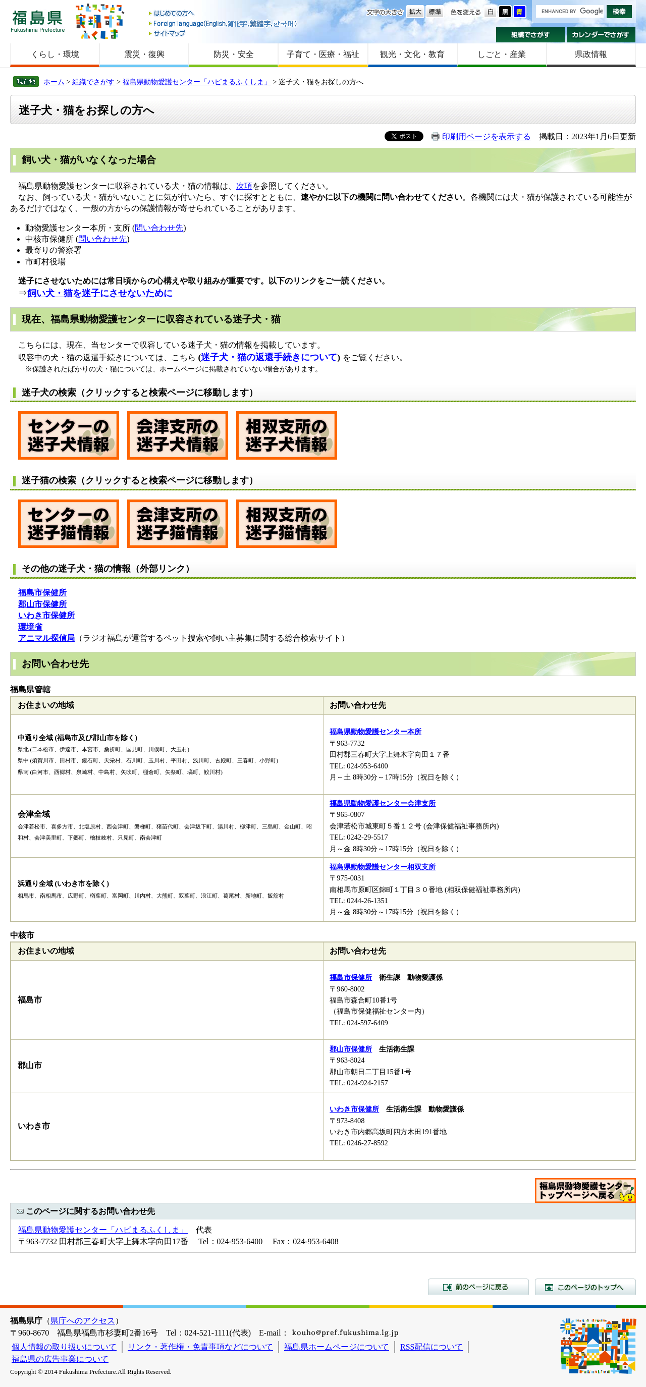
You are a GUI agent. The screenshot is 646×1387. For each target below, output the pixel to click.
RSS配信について (431, 1347)
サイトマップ (223, 33)
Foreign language (223, 23)
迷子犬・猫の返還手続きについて (269, 357)
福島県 (38, 21)
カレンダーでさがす (601, 34)
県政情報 (591, 54)
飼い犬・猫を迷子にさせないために (100, 293)
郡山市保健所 (351, 1049)
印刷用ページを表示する (486, 136)
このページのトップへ (585, 1287)
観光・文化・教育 (412, 54)
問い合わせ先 (159, 228)
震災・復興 (144, 54)
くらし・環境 (55, 54)
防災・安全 (233, 54)
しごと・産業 (501, 54)
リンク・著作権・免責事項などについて (200, 1347)
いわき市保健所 (354, 1109)
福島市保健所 (351, 977)
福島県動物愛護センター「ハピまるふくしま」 (197, 82)
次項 (244, 186)
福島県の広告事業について (60, 1359)
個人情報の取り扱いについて (64, 1347)
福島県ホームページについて (336, 1347)
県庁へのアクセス (82, 1320)
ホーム (54, 82)
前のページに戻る (478, 1287)
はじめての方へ (223, 14)
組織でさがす (530, 34)
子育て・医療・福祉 (323, 54)
